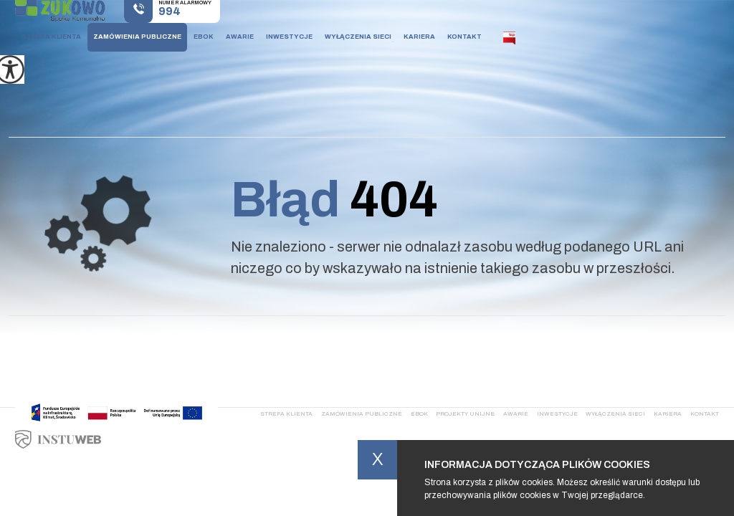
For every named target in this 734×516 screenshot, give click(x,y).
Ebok (204, 36)
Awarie (240, 36)
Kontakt (464, 36)
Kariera (419, 36)
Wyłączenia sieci (358, 36)
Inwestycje (289, 36)
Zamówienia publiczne (137, 36)
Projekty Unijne (465, 414)
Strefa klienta (51, 36)
